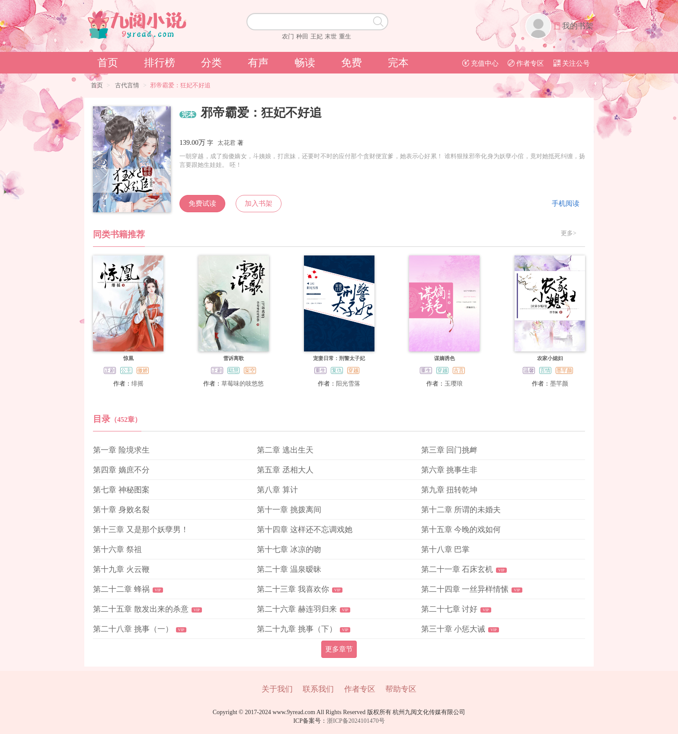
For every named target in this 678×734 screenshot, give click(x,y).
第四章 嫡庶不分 (121, 470)
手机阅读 (565, 203)
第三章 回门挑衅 (449, 450)
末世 (331, 36)
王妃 (316, 36)
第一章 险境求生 (121, 450)
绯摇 (137, 383)
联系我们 (318, 689)
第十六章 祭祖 (117, 549)
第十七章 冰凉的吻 (289, 549)
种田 (302, 36)
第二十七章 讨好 (449, 609)
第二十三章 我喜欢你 (293, 589)
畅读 (304, 62)
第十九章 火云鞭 (121, 569)
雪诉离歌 (233, 358)
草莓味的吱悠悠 (242, 383)
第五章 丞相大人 (285, 470)
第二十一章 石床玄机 (457, 569)
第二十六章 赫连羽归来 (297, 609)
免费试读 (202, 203)
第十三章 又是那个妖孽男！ (141, 529)
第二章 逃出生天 (285, 450)
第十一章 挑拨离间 (289, 509)
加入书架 (258, 203)
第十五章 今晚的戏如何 (461, 529)
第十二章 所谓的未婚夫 (461, 509)
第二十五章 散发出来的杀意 (141, 609)
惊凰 (128, 358)
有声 (258, 62)
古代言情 (127, 85)
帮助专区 (400, 689)
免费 (351, 62)
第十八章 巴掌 (445, 549)
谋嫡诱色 (444, 358)
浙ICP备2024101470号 (356, 721)
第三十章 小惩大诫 (453, 629)
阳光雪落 (348, 383)
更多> (568, 233)
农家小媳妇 (550, 358)
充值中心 (480, 63)
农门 (288, 36)
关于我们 (277, 689)
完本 (398, 62)
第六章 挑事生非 (449, 470)
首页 (107, 62)
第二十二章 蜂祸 (121, 589)
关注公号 (571, 63)
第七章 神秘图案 (121, 489)
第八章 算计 (277, 489)
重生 (345, 36)
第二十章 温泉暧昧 (289, 569)
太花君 (226, 143)
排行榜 (159, 62)
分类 (211, 62)
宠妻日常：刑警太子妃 (339, 358)
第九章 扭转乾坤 (449, 489)
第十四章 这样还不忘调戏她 (304, 529)
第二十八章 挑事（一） (133, 629)
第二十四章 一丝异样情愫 (465, 589)
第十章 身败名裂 (121, 509)
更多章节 (339, 649)
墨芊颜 (559, 383)
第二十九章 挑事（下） (297, 629)
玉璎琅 (454, 383)
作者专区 (526, 63)
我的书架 (577, 26)
